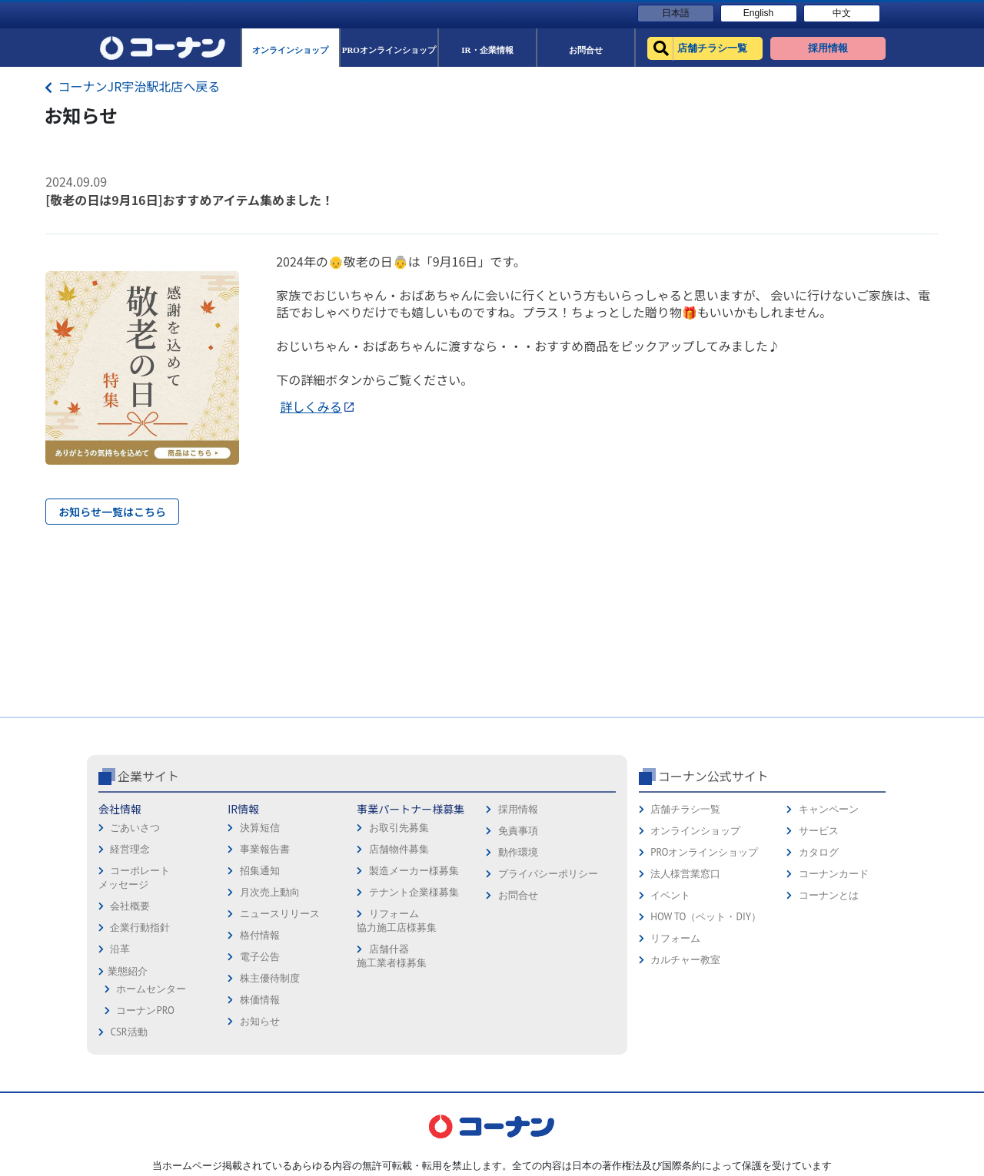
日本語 (676, 13)
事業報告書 (265, 849)
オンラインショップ (695, 830)
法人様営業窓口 (685, 873)
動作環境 (518, 852)
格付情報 (260, 935)
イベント (670, 895)
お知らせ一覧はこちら (112, 511)
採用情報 (518, 809)
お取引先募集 (399, 827)
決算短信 (260, 827)
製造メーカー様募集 (414, 870)
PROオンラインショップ (704, 852)
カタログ (819, 852)
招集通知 (260, 870)
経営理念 (130, 849)
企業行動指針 (140, 927)
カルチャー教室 (685, 959)
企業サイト (148, 776)
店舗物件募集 (399, 849)
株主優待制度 (270, 978)
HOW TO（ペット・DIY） (705, 916)
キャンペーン (829, 809)
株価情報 (260, 999)
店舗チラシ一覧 (685, 809)
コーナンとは (829, 895)
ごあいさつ (135, 827)
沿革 (120, 949)
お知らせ (260, 1021)
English (758, 13)
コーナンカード (834, 873)
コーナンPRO (145, 1010)
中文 (842, 13)
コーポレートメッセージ (134, 877)
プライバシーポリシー (548, 873)
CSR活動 (128, 1032)
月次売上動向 (270, 892)
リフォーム (675, 938)
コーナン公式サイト (713, 776)
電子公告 (260, 956)
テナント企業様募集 (414, 892)
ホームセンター (151, 988)
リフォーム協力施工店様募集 (397, 920)
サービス (819, 830)
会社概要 (130, 906)
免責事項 (518, 830)
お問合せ (518, 895)
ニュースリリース (280, 913)
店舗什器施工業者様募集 (392, 955)
